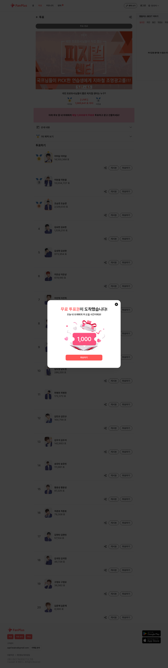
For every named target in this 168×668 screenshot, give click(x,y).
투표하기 (84, 357)
